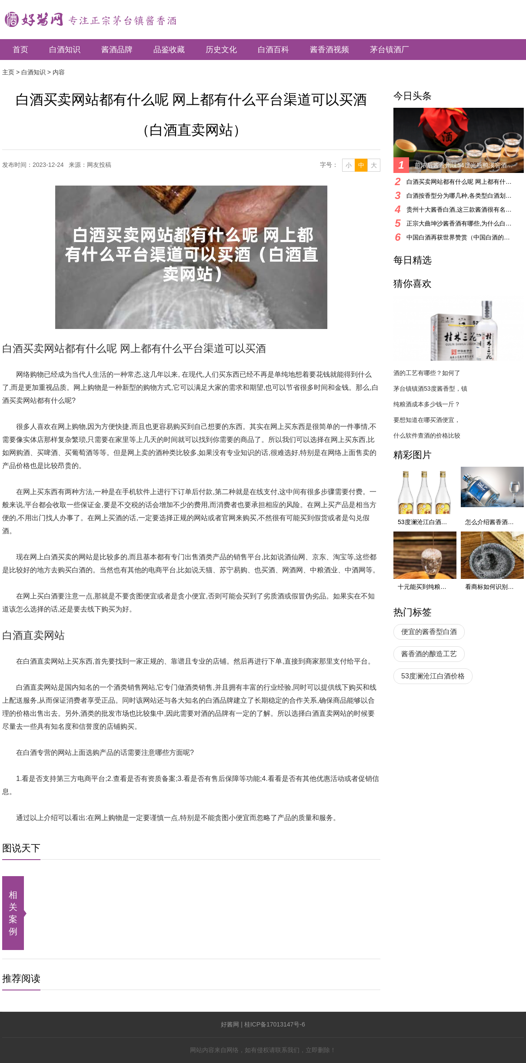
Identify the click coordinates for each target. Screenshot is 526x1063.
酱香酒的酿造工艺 (429, 654)
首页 (20, 49)
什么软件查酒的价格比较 (426, 435)
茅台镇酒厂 (389, 49)
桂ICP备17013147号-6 (274, 1024)
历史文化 (221, 49)
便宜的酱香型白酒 (429, 631)
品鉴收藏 (169, 49)
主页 (8, 72)
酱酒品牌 (117, 49)
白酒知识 (64, 49)
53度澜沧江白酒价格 (433, 676)
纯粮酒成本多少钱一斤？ (426, 404)
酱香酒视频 (329, 49)
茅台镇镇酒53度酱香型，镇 (430, 388)
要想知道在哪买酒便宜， (426, 419)
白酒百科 (273, 49)
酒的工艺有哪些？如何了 (426, 372)
